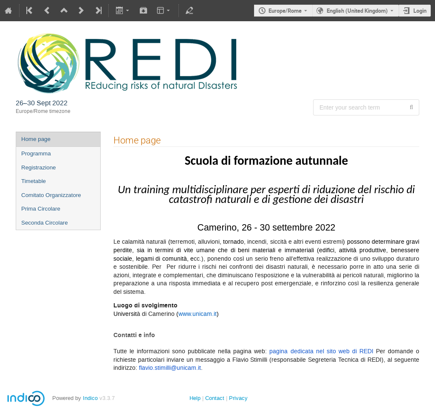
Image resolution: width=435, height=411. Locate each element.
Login (420, 10)
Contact (214, 398)
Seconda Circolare (44, 223)
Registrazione (38, 167)
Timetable (33, 181)
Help (195, 398)
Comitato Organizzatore (51, 195)
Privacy (238, 398)
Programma (36, 153)
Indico (90, 398)
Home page (36, 139)
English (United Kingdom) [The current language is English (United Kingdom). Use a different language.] (357, 10)
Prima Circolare (40, 209)
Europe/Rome (285, 10)
